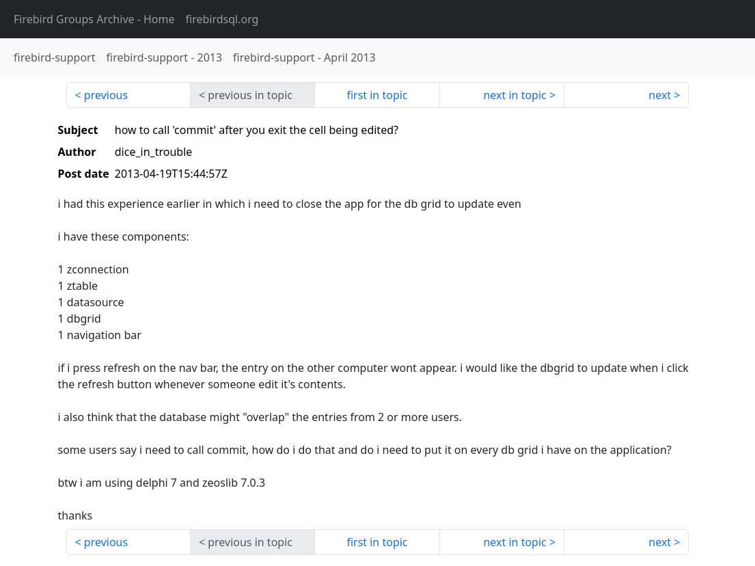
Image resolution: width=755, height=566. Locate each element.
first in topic (376, 95)
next (659, 95)
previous (106, 95)
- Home (94, 19)
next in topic (514, 95)
